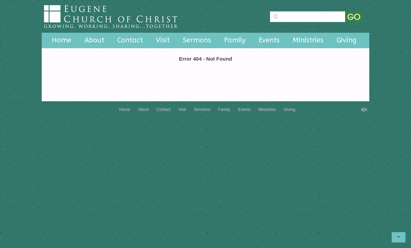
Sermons (197, 40)
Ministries (308, 40)
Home (61, 40)
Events (269, 40)
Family (234, 40)
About (94, 40)
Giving (347, 40)
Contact (130, 40)
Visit (163, 40)
